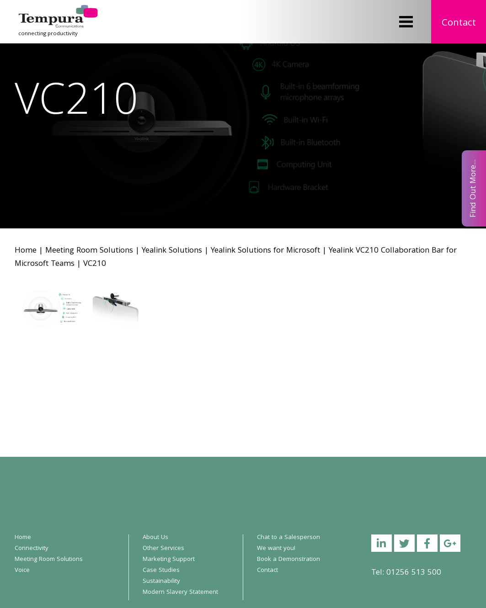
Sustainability (161, 581)
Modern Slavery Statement (180, 592)
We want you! (276, 549)
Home (26, 251)
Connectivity (31, 549)
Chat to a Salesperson (288, 538)
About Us (155, 538)
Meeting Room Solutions (89, 251)
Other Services (163, 549)
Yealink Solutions (172, 251)
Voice (22, 571)
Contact (459, 24)
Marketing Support (169, 560)
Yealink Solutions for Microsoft (265, 251)
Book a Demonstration (288, 560)
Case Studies (161, 571)
